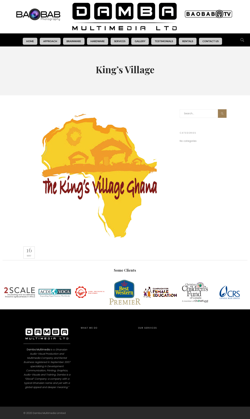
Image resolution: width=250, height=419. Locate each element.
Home (30, 41)
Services (119, 41)
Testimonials (164, 41)
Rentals (187, 41)
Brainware (73, 41)
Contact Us (210, 41)
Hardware (97, 41)
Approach (50, 41)
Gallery (140, 41)
